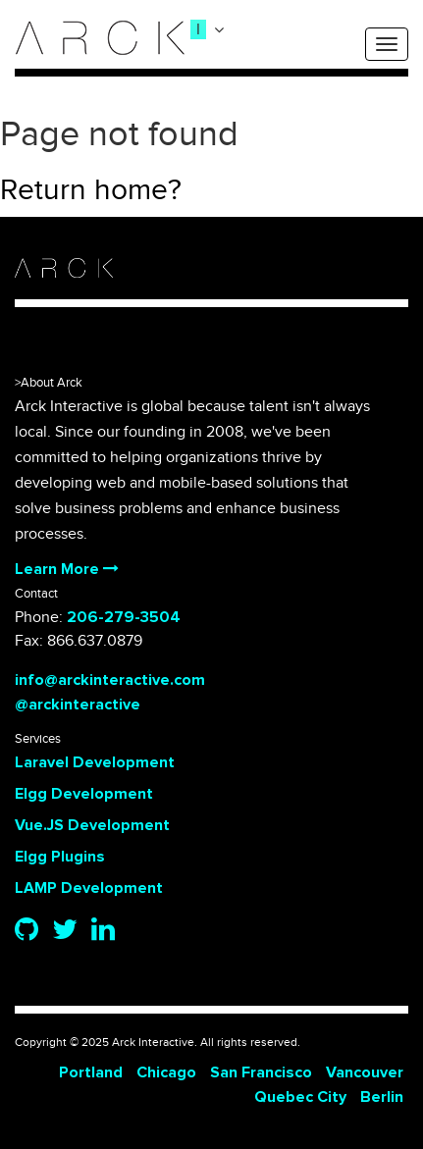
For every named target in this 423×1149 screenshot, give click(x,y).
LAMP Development (89, 888)
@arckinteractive (77, 704)
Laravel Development (95, 762)
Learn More (67, 569)
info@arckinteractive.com (110, 680)
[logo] (100, 38)
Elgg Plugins (60, 856)
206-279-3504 (124, 617)
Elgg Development (84, 794)
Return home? (91, 190)
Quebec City (300, 1097)
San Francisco (261, 1072)
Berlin (381, 1097)
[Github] (26, 931)
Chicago (166, 1072)
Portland (91, 1072)
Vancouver (364, 1072)
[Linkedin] (103, 931)
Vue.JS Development (92, 825)
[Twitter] (65, 931)
